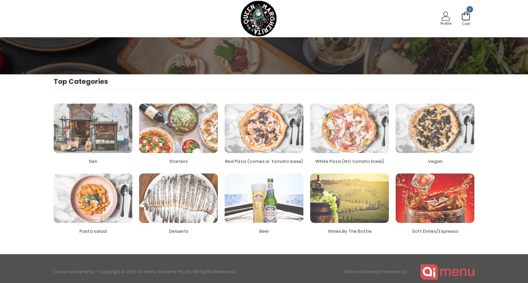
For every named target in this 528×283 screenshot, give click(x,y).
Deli (93, 161)
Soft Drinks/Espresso (435, 231)
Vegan (435, 161)
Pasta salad (93, 231)
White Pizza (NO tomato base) (349, 161)
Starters (178, 161)
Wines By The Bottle (350, 231)
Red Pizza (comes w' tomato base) (264, 161)
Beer (264, 231)
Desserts (178, 231)
